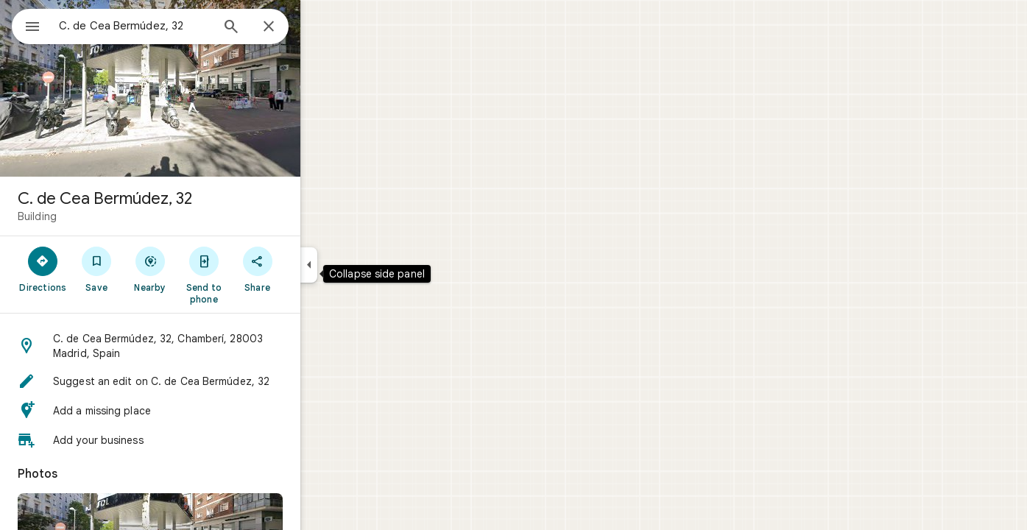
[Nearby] (203, 269)
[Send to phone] (256, 274)
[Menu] (26, 25)
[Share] (310, 269)
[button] (203, 346)
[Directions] (96, 269)
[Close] (322, 27)
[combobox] (173, 26)
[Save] (150, 269)
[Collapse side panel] (361, 265)
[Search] (284, 28)
